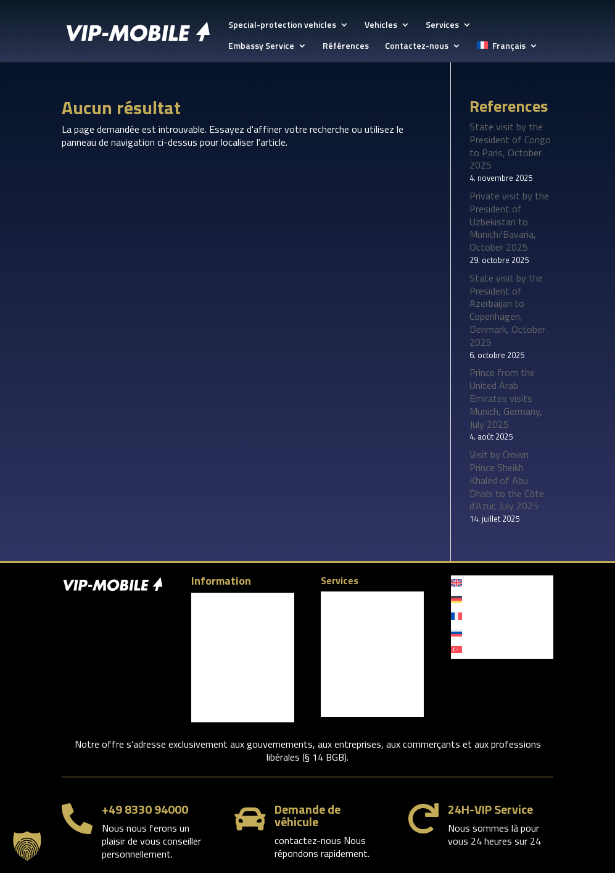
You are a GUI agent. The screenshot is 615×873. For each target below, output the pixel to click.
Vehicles (381, 25)
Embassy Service (261, 46)
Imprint (204, 651)
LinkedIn (214, 690)
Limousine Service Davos (367, 625)
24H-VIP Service (490, 809)
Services (442, 25)
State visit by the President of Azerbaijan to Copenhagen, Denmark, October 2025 (507, 309)
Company (208, 601)
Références (346, 46)
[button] (27, 846)
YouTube (213, 711)
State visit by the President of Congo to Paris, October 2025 (510, 145)
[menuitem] (507, 51)
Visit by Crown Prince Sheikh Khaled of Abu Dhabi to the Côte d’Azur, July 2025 (506, 480)
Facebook (216, 669)
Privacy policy (216, 634)
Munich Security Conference (350, 604)
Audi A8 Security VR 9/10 (367, 658)
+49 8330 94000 (145, 809)
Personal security (353, 692)
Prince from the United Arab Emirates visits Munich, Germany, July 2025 (505, 398)
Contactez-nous (416, 46)
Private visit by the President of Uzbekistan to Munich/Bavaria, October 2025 (509, 221)
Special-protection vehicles (282, 25)
